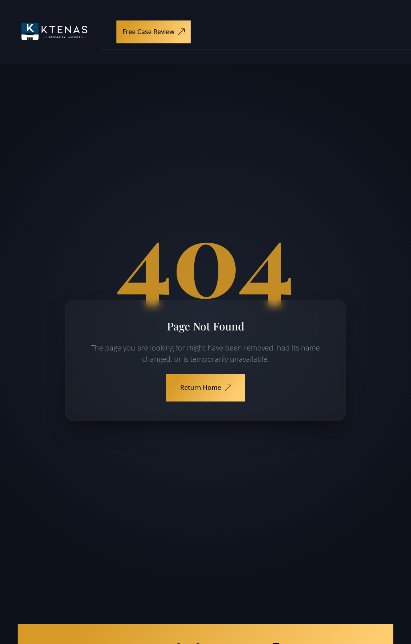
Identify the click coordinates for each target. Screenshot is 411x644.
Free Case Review (153, 31)
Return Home (205, 387)
